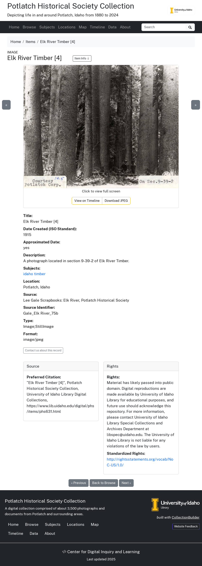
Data (112, 27)
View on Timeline (87, 201)
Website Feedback (186, 526)
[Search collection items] (163, 27)
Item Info (82, 58)
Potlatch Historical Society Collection (70, 6)
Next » (126, 483)
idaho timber (34, 274)
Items (30, 41)
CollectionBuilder (186, 517)
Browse (29, 27)
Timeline (97, 27)
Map (83, 27)
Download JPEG (116, 201)
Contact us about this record (43, 350)
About (125, 27)
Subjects (47, 27)
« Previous (78, 483)
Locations (67, 27)
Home (14, 27)
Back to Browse (103, 483)
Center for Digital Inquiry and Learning (101, 551)
